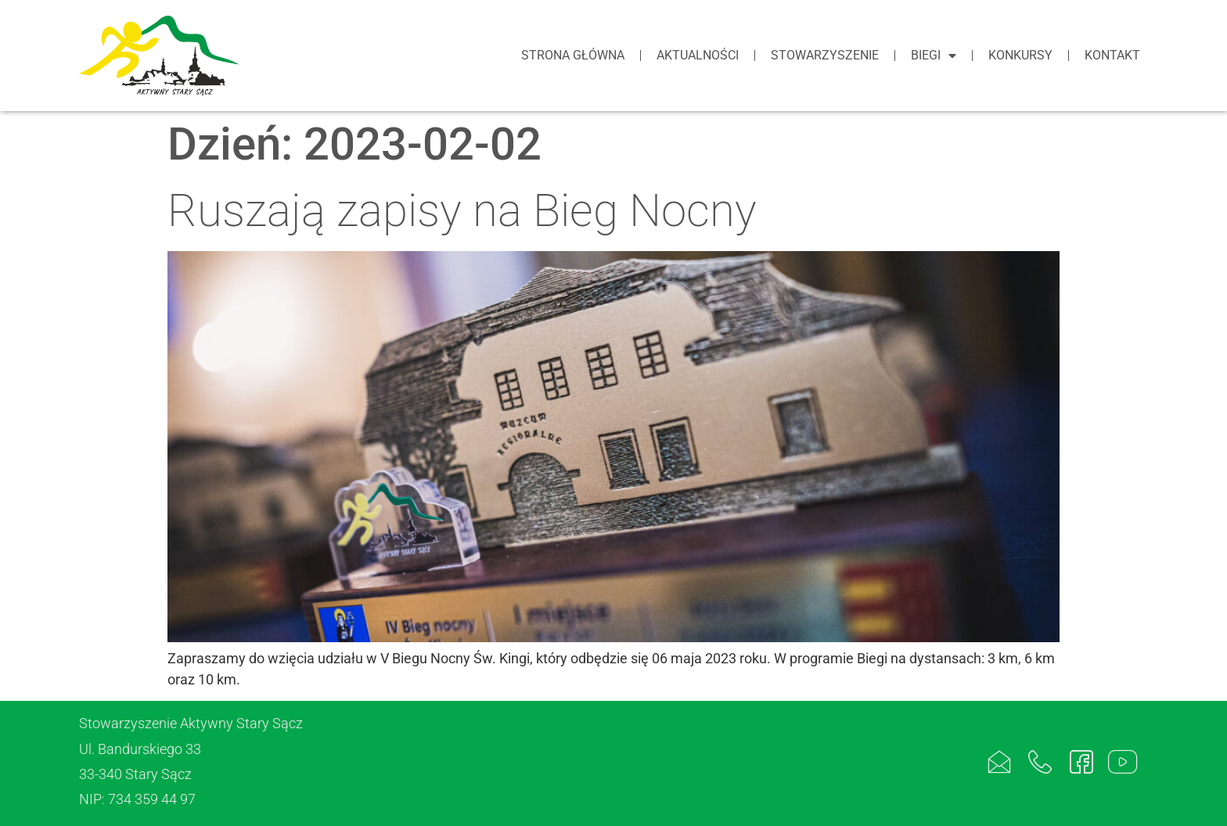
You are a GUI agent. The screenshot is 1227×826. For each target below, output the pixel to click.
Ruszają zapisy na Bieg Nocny (462, 210)
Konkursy (1020, 55)
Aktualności (698, 55)
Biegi (933, 55)
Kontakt (1112, 55)
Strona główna (572, 55)
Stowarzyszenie (825, 55)
